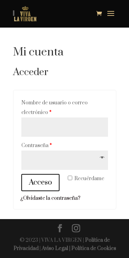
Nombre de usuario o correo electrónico (54, 108)
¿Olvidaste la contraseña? (50, 198)
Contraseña (36, 145)
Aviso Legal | (56, 248)
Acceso (40, 182)
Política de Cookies (93, 248)
